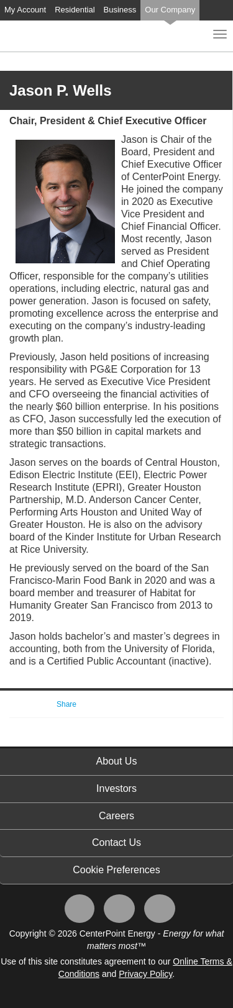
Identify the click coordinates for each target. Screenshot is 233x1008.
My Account (25, 9)
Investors (116, 788)
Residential (74, 9)
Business (120, 9)
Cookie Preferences (116, 870)
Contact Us (116, 842)
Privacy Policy (145, 974)
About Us (116, 761)
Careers (116, 815)
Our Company (170, 9)
